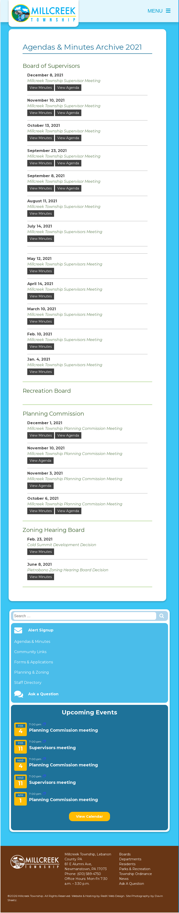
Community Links (30, 652)
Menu (159, 11)
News (123, 879)
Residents (127, 864)
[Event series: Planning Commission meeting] (44, 724)
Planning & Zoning (31, 672)
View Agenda (68, 88)
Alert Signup (40, 630)
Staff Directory (27, 682)
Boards (125, 854)
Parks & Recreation (134, 869)
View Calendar (89, 816)
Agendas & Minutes (32, 641)
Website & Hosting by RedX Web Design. (98, 896)
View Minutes (41, 88)
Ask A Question (131, 884)
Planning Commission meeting (63, 730)
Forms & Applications (33, 662)
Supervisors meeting (52, 747)
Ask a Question (43, 694)
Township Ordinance (135, 874)
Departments (130, 859)
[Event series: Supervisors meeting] (44, 741)
